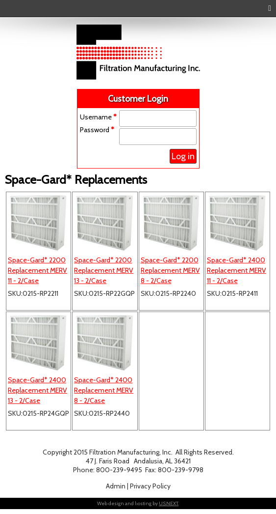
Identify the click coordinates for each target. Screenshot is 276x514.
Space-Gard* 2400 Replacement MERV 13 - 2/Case (37, 390)
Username (98, 117)
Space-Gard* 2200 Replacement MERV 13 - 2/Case (103, 270)
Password (97, 129)
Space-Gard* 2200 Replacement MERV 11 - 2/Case (37, 270)
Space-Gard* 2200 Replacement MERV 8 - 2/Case (170, 270)
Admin (115, 486)
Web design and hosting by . (138, 503)
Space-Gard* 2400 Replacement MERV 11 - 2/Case (236, 270)
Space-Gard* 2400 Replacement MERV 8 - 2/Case (103, 390)
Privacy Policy (150, 486)
